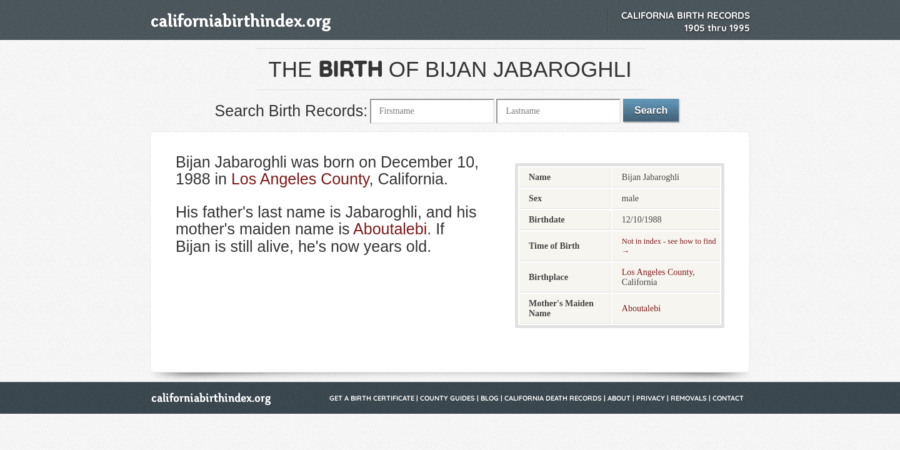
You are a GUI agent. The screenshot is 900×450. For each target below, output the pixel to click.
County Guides (447, 398)
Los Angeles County (300, 179)
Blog (490, 398)
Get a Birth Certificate (371, 398)
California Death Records (553, 398)
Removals (689, 398)
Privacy (650, 398)
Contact (728, 398)
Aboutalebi (390, 229)
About (619, 398)
